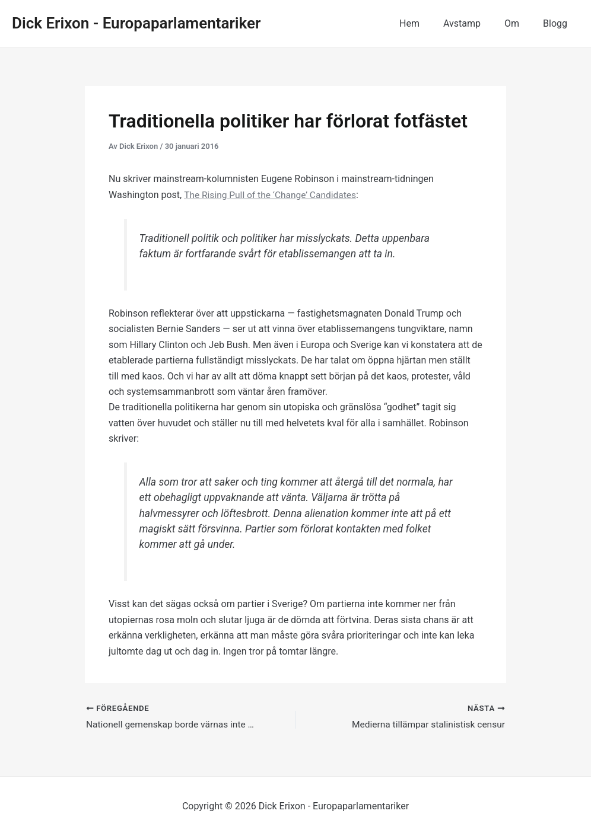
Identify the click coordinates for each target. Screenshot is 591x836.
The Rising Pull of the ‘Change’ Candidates (272, 194)
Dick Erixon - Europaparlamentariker (136, 23)
